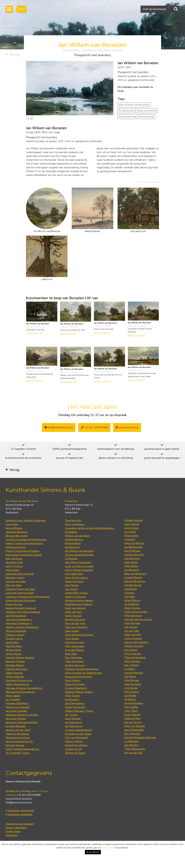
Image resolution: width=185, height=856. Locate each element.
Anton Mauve (13, 654)
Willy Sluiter (72, 696)
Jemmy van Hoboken (136, 642)
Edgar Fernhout (74, 581)
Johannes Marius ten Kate (20, 589)
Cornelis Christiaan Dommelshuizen (26, 540)
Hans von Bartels (134, 543)
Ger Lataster (131, 665)
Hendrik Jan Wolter (76, 745)
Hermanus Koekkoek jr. (19, 623)
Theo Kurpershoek (135, 657)
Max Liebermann (74, 646)
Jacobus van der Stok (18, 730)
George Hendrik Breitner (79, 555)
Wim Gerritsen (133, 616)
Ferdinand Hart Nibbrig (78, 604)
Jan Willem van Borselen (79, 551)
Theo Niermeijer (74, 661)
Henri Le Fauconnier (136, 612)
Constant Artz (73, 521)
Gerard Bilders (14, 528)
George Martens (133, 673)
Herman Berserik (134, 555)
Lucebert (129, 669)
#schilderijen (126, 110)
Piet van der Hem (75, 623)
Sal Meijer (130, 677)
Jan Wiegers (131, 745)
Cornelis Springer (16, 726)
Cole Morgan (131, 680)
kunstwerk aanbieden (19, 814)
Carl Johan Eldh (74, 574)
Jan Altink (130, 532)
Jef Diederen (131, 604)
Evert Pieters (72, 680)
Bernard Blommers (17, 536)
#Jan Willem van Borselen (134, 105)
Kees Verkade (73, 719)
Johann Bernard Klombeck (21, 601)
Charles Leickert (15, 635)
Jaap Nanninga (132, 684)
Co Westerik (131, 741)
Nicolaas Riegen (15, 665)
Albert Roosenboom (17, 684)
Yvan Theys (130, 711)
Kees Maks (71, 654)
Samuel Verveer (15, 745)
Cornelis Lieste (14, 639)
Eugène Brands (133, 578)
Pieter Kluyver (14, 604)
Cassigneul (130, 589)
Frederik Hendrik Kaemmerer (82, 669)
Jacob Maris (12, 642)
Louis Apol (12, 524)
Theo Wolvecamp (134, 749)
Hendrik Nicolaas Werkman (140, 737)
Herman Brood (132, 585)
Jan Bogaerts (72, 547)
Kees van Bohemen (135, 574)
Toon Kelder (72, 639)
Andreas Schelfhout (17, 703)
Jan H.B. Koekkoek (16, 616)
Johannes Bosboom (17, 532)
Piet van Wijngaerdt (76, 738)
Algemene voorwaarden (20, 824)
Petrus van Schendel (18, 707)
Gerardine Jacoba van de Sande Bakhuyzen (89, 528)
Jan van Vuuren (133, 722)
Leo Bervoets (132, 558)
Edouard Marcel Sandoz (78, 692)
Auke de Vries (132, 718)
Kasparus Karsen (15, 578)
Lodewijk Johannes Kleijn (20, 593)
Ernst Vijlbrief (132, 715)
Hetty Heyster (73, 616)
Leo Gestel (71, 589)
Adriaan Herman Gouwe (138, 619)
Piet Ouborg (131, 692)
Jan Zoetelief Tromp (17, 753)
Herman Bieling (74, 540)
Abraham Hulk (14, 562)
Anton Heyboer (133, 638)
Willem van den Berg (77, 536)
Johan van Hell (73, 612)
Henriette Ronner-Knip (19, 680)
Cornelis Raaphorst (76, 688)
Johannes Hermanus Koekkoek (23, 612)
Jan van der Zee (133, 753)
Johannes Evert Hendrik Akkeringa (25, 521)
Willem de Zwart (75, 753)
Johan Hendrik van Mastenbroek (83, 673)
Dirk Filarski (71, 585)
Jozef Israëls (13, 570)
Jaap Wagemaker (134, 730)
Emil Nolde (130, 688)
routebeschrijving (127, 427)
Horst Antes (131, 528)
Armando (129, 539)
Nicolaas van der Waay (78, 734)
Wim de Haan (132, 623)
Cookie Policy (13, 831)
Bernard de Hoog (75, 620)
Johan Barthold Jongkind (20, 574)
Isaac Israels (72, 631)
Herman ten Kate (16, 581)
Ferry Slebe (131, 707)
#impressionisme (146, 110)
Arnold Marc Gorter (76, 593)
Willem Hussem (133, 646)
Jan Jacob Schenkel (16, 711)
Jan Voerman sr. (74, 726)
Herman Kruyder (74, 642)
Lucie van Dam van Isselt (79, 566)
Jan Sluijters (72, 700)
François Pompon (75, 684)
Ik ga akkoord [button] (93, 852)
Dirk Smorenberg (75, 703)
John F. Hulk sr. (14, 566)
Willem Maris (13, 650)
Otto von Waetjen (134, 726)
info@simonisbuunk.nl (58, 427)
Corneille (129, 597)
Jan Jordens (130, 650)
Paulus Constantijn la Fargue (22, 551)
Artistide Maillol (74, 650)
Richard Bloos (73, 543)
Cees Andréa (131, 524)
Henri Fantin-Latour (76, 578)
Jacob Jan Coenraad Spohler (22, 722)
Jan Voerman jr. (73, 722)
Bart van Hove (14, 559)
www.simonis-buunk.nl (19, 799)
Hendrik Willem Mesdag (20, 658)
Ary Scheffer (13, 700)
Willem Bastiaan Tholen (79, 711)
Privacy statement (16, 828)
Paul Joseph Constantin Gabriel (24, 555)
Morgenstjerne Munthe (78, 677)
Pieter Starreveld (75, 707)
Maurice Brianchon (135, 581)
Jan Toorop (71, 715)
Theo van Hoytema (76, 627)
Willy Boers (131, 566)
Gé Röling (130, 699)
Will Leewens (132, 661)
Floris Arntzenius (75, 524)
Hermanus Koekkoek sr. (19, 620)
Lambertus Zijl (73, 749)
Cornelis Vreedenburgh (78, 730)
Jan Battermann (133, 547)
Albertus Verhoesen (17, 734)
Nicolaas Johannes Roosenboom (24, 688)
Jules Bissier (131, 562)
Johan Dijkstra (132, 600)
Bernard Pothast (15, 661)
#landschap (147, 116)
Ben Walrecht (132, 734)
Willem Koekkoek (16, 631)
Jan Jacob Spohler (16, 719)
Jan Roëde (130, 696)
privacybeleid (108, 847)
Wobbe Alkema (133, 520)
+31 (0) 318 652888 (94, 427)
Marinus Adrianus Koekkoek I (22, 627)
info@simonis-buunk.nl (19, 803)
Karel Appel (131, 536)
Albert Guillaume (75, 597)
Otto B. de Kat (132, 654)
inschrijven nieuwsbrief (20, 811)
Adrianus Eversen (16, 547)
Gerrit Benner (132, 551)
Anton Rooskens (133, 703)
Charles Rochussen (16, 669)
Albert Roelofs (14, 673)
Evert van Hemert (75, 608)
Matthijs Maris (14, 646)
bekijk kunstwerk (34, 333)
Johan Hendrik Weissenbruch (22, 749)
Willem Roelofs (15, 677)
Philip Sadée (13, 696)
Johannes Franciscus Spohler (22, 715)
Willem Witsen (74, 741)
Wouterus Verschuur (18, 738)
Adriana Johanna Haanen (79, 601)
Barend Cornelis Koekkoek (21, 608)
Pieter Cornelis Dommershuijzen (24, 543)
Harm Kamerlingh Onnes (79, 635)
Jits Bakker (71, 532)
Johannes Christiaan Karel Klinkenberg (28, 597)
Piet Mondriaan (74, 658)
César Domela (132, 608)
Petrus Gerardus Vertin (19, 741)
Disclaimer (12, 835)
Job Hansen (130, 627)
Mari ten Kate (13, 585)
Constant (129, 593)
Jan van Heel (131, 631)
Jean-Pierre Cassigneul (78, 562)
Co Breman (71, 559)
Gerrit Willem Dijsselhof (79, 570)
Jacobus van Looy (75, 665)
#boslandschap (128, 116)
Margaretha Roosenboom (20, 692)
